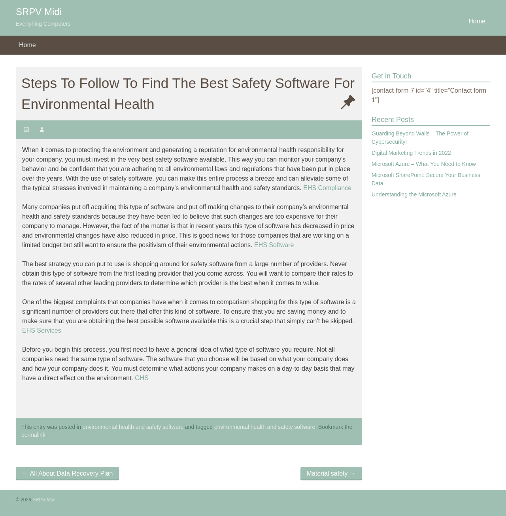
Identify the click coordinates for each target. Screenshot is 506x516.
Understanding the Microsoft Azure (414, 194)
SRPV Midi (39, 11)
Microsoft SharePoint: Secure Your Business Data (426, 179)
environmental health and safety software (133, 427)
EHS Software (274, 245)
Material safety (331, 473)
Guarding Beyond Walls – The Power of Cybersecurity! (420, 137)
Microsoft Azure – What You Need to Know (424, 164)
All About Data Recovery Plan (67, 473)
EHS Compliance (327, 188)
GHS (142, 378)
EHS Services (41, 330)
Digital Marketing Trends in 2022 (411, 153)
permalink (33, 435)
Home (476, 21)
